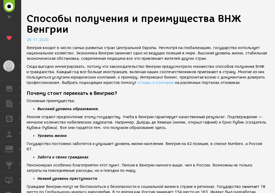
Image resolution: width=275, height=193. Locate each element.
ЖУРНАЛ (12, 148)
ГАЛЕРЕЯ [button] (12, 88)
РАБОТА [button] (12, 133)
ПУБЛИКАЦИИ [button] (12, 103)
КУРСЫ (12, 179)
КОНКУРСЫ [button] (12, 164)
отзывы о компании (156, 82)
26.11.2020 (38, 40)
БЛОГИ (12, 118)
